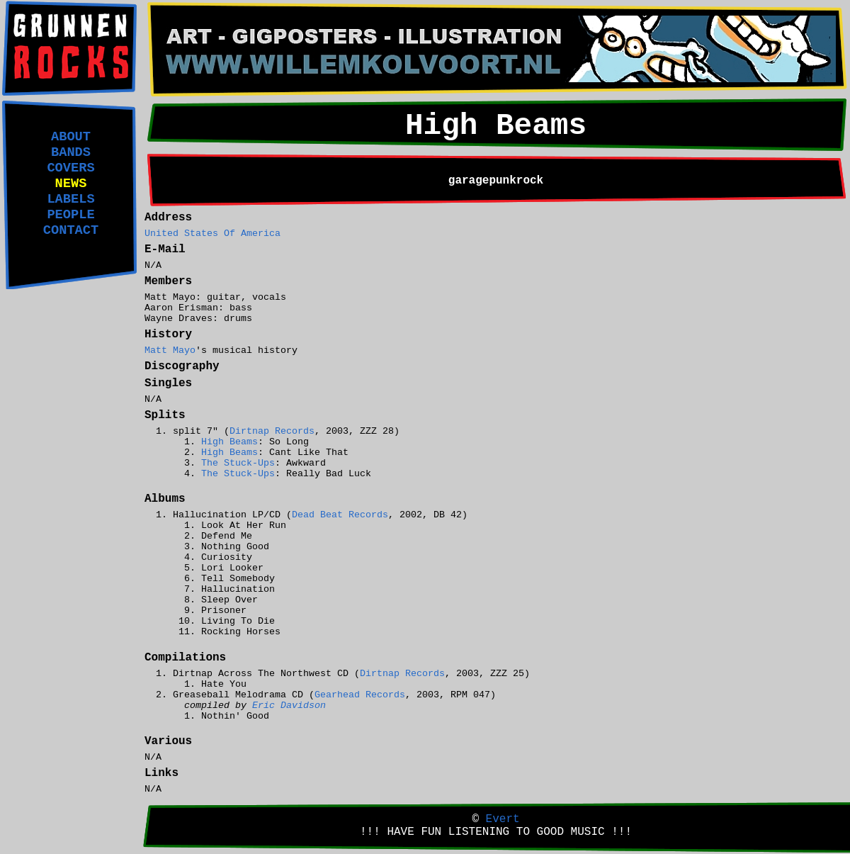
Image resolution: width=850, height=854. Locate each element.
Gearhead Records (359, 695)
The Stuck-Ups (238, 463)
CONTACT (70, 230)
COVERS (70, 168)
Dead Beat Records (340, 515)
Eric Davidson (289, 705)
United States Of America (212, 233)
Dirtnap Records (272, 431)
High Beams (229, 442)
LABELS (70, 199)
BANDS (71, 152)
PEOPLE (70, 215)
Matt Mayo (170, 350)
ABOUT (71, 137)
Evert (503, 819)
